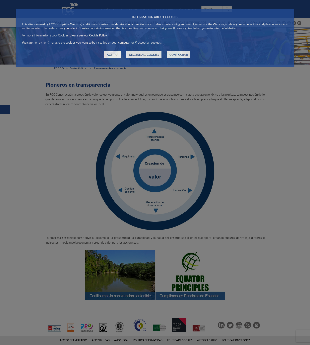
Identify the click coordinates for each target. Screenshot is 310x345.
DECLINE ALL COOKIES (144, 54)
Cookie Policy (98, 35)
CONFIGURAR (178, 54)
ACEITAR (112, 54)
